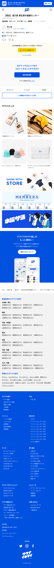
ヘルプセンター (35, 505)
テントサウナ (31, 383)
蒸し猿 (9, 27)
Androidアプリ (8, 496)
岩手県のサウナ (27, 305)
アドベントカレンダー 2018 (38, 439)
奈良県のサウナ (6, 345)
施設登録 (6, 410)
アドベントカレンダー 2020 (38, 434)
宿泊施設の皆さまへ (9, 508)
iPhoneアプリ (7, 493)
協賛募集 (6, 429)
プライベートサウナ (8, 385)
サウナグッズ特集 (8, 453)
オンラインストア (8, 451)
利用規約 (4, 530)
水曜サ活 (22, 28)
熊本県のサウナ (38, 365)
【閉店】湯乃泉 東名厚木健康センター (21, 15)
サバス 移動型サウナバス (37, 464)
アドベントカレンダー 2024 (38, 424)
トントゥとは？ (27, 55)
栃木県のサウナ (17, 315)
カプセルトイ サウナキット (38, 469)
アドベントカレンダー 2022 (38, 429)
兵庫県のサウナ (38, 342)
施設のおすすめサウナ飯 (37, 456)
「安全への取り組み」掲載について (13, 518)
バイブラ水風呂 (27, 380)
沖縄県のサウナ (39, 368)
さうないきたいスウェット (11, 461)
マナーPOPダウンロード (10, 513)
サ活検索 (6, 407)
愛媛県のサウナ (38, 355)
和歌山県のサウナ (18, 345)
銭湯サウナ (43, 377)
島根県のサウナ (17, 352)
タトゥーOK (37, 380)
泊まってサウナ (35, 476)
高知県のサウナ (6, 358)
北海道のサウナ (6, 305)
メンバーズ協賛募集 (9, 515)
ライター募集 (34, 442)
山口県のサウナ (6, 355)
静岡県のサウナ (17, 335)
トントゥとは (7, 421)
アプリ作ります (35, 459)
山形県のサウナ (17, 308)
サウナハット (7, 456)
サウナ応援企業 (35, 471)
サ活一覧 (33, 399)
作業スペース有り (20, 383)
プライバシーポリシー (8, 536)
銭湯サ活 (33, 479)
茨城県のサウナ (6, 315)
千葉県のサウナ (6, 318)
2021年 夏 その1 (8, 464)
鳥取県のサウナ (6, 352)
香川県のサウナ (27, 355)
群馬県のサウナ (27, 315)
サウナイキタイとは (9, 488)
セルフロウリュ (13, 377)
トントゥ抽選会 (8, 419)
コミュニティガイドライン (9, 533)
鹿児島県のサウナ (28, 368)
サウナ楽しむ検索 (35, 461)
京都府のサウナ (17, 342)
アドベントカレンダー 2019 (38, 437)
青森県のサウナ (17, 305)
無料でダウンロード (27, 252)
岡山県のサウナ (27, 352)
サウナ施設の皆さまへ (10, 505)
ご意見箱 (33, 510)
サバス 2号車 (34, 466)
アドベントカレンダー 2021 (38, 431)
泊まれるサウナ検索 (9, 402)
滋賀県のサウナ (6, 342)
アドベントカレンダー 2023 (38, 427)
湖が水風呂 (47, 383)
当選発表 (6, 424)
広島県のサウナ (38, 352)
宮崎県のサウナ (17, 368)
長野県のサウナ (17, 328)
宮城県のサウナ (38, 305)
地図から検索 (7, 405)
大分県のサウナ (6, 368)
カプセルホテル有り (8, 383)
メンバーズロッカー (36, 491)
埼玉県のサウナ (38, 315)
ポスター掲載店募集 (9, 510)
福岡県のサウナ (6, 365)
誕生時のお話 (7, 491)
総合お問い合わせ (35, 508)
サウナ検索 (7, 399)
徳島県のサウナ (17, 355)
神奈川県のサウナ (28, 318)
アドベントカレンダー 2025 (38, 421)
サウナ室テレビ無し (16, 380)
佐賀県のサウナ (17, 365)
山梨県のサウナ (6, 328)
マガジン (33, 419)
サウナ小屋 (39, 383)
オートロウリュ (23, 377)
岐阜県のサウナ (6, 335)
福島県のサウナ (27, 308)
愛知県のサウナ (27, 335)
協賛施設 (33, 493)
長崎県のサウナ (27, 365)
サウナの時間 (34, 474)
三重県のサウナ (38, 335)
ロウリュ (4, 377)
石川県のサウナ (27, 325)
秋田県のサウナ (6, 308)
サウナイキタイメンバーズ (38, 488)
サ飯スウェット (8, 459)
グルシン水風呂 (34, 377)
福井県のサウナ (38, 325)
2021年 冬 (6, 469)
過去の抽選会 (7, 427)
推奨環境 (4, 524)
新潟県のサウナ (6, 325)
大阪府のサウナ (27, 342)
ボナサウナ (5, 380)
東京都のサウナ (17, 318)
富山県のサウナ (17, 325)
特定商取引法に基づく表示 (9, 527)
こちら (33, 81)
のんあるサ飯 (34, 453)
